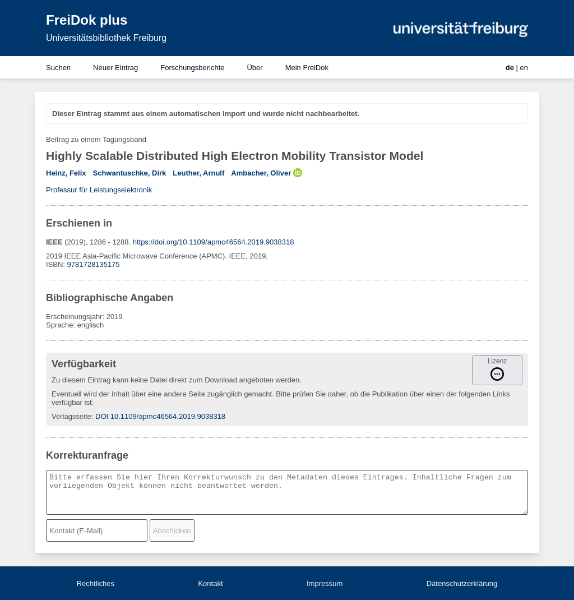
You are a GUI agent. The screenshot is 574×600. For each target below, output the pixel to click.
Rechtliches (95, 583)
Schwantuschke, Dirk (129, 173)
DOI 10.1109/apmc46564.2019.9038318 (160, 416)
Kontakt (210, 583)
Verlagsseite (71, 416)
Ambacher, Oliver (261, 173)
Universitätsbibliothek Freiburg (106, 38)
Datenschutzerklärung (462, 583)
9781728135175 (93, 264)
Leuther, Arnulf (198, 173)
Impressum (324, 583)
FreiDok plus (86, 19)
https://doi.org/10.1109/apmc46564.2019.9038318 (213, 242)
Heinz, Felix (66, 173)
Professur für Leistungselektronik (99, 190)
